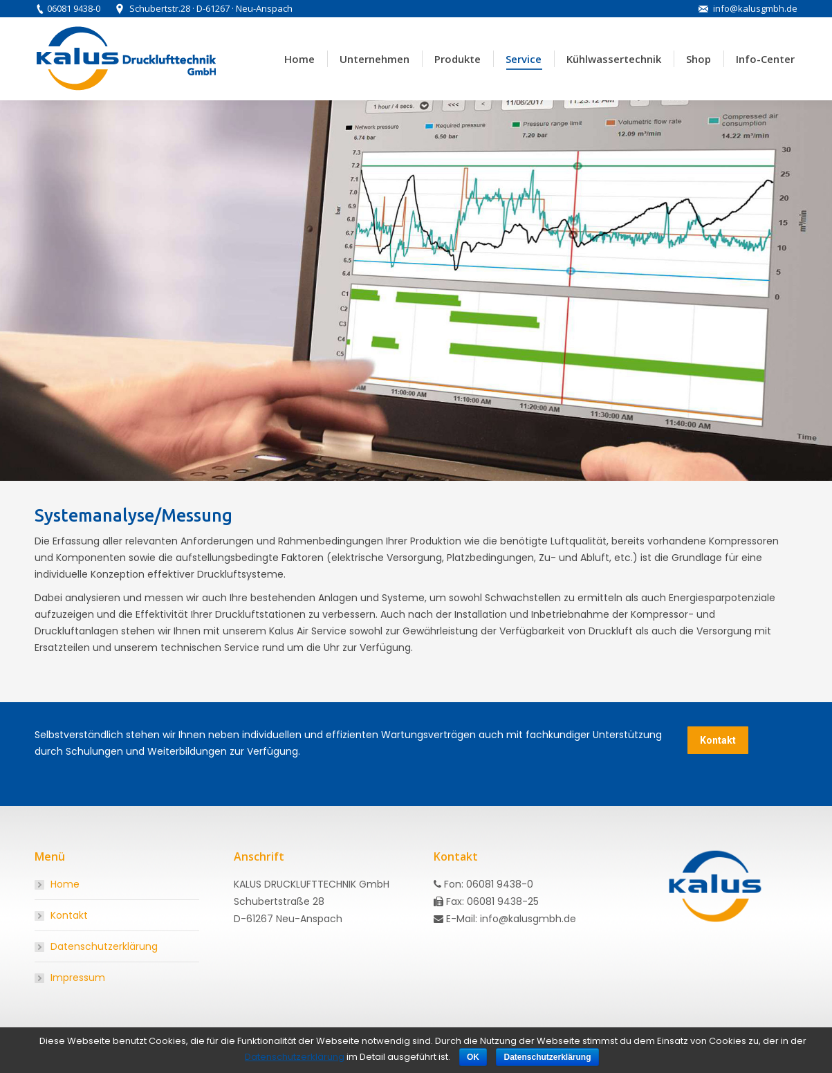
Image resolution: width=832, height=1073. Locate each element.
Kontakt (69, 915)
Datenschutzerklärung (104, 946)
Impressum (77, 977)
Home (65, 884)
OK (473, 1057)
